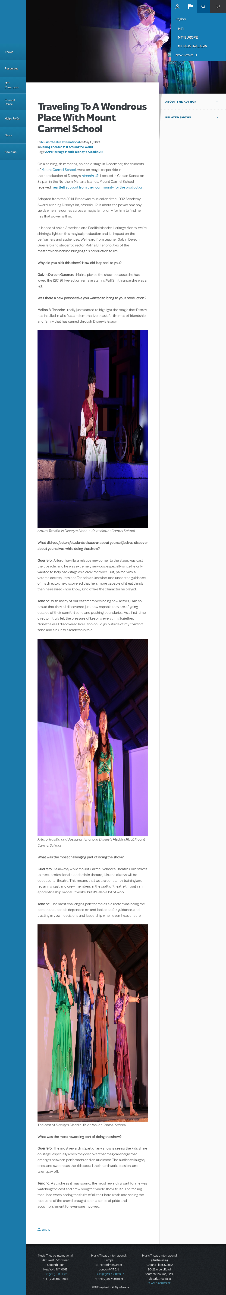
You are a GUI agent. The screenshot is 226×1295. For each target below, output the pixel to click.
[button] (190, 6)
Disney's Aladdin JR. (89, 152)
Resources (11, 68)
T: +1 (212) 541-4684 (55, 1274)
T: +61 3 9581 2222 (159, 1283)
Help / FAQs (12, 118)
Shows (9, 52)
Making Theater (51, 147)
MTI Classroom (12, 85)
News (8, 135)
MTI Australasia (192, 46)
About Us (10, 152)
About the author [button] (181, 101)
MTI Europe (188, 37)
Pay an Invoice (184, 55)
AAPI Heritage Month (59, 152)
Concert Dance (10, 102)
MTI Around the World (78, 147)
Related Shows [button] (178, 117)
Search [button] (203, 6)
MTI (181, 28)
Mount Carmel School (58, 169)
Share (46, 1229)
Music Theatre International (60, 142)
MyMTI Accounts (177, 6)
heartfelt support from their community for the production (97, 187)
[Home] (13, 22)
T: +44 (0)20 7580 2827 (109, 1274)
